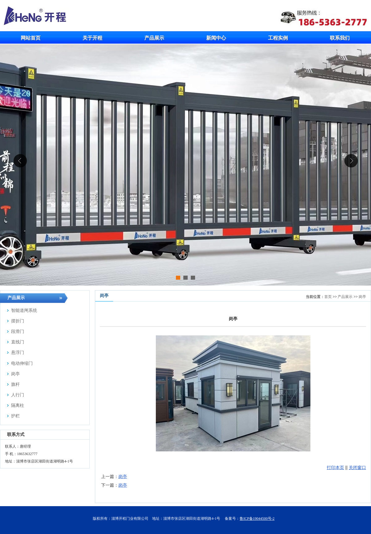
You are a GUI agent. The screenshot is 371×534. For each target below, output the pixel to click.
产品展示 (345, 297)
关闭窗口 (357, 467)
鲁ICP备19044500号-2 (257, 518)
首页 (328, 297)
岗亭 (362, 297)
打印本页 (335, 467)
